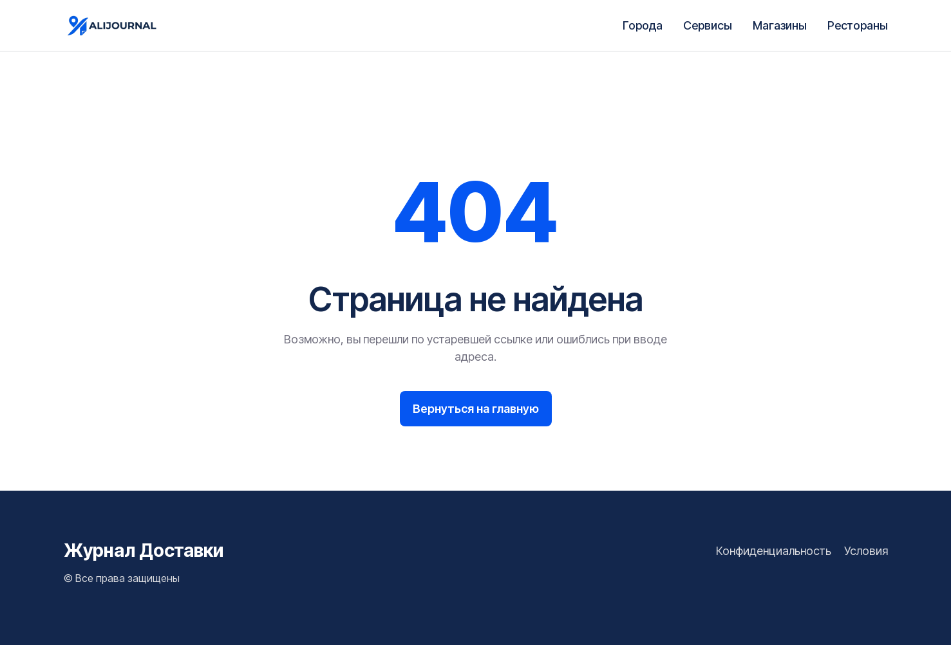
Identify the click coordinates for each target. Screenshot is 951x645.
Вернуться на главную (476, 408)
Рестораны (857, 25)
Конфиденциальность (773, 551)
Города (643, 25)
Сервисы (707, 25)
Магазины (780, 25)
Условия (866, 551)
